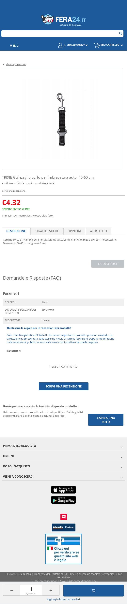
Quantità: (31, 593)
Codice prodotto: (36, 183)
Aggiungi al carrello (93, 591)
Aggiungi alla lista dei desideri (63, 599)
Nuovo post (107, 264)
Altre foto (98, 231)
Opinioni (74, 231)
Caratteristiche (47, 231)
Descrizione (16, 231)
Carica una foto (106, 420)
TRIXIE (20, 183)
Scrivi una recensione (13, 190)
